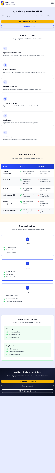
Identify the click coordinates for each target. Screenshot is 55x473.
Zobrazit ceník (27, 386)
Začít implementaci (27, 21)
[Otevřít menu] (52, 3)
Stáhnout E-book (27, 391)
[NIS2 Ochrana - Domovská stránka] (8, 3)
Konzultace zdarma (27, 26)
